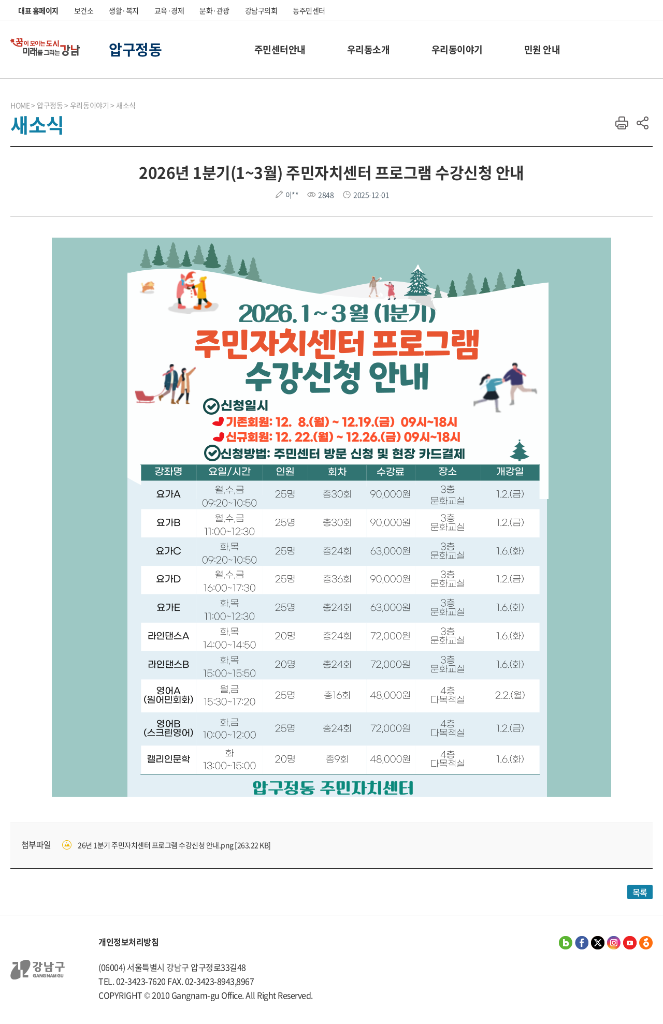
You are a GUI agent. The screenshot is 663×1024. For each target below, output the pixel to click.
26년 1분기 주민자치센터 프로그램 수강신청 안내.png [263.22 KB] (174, 845)
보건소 (84, 10)
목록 (639, 892)
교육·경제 (169, 10)
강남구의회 (261, 10)
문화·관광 (214, 10)
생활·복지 (124, 10)
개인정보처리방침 (128, 941)
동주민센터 (309, 10)
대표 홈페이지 (38, 10)
